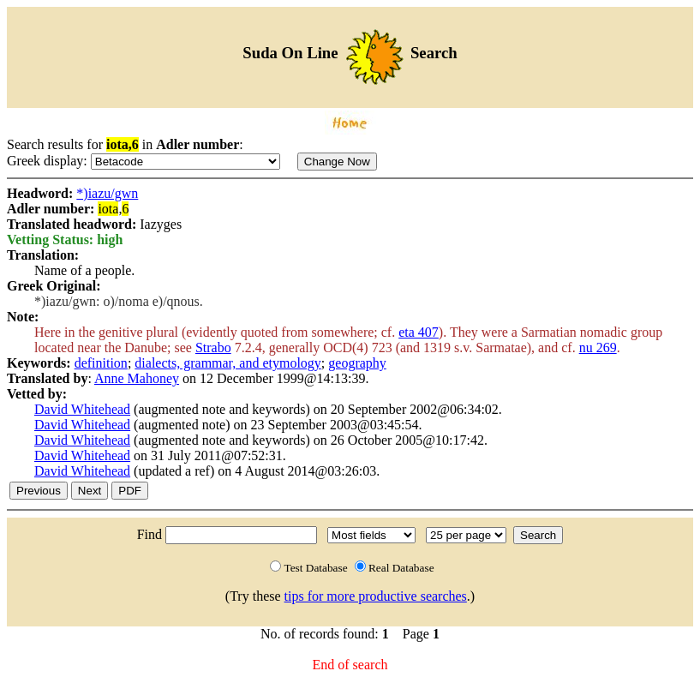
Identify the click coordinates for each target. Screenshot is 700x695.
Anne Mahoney (136, 378)
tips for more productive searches (375, 596)
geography (357, 363)
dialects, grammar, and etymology (228, 363)
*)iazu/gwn (107, 193)
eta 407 (418, 332)
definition (101, 363)
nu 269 (598, 347)
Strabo (213, 347)
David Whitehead (82, 409)
